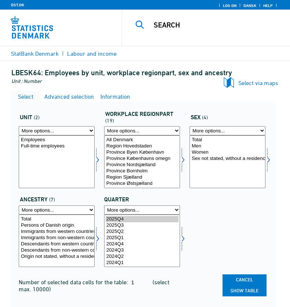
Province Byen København (142, 152)
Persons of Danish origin (56, 225)
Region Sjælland (142, 177)
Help (268, 5)
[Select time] (142, 241)
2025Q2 (142, 232)
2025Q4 (142, 219)
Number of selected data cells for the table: (74, 282)
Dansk (249, 5)
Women (227, 152)
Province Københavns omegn (142, 159)
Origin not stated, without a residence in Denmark (56, 256)
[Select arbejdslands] (142, 161)
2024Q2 (142, 256)
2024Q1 (142, 263)
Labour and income (92, 53)
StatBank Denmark (35, 53)
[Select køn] (227, 161)
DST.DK (17, 4)
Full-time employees (56, 146)
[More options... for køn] (227, 130)
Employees (56, 140)
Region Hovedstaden (142, 146)
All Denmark (142, 140)
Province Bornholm (142, 171)
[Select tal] (57, 161)
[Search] (217, 25)
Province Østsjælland (142, 183)
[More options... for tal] (57, 130)
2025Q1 (142, 238)
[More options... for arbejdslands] (142, 130)
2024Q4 (142, 244)
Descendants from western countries (56, 244)
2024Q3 (142, 250)
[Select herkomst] (57, 241)
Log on (229, 5)
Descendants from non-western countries (56, 250)
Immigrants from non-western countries (56, 238)
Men (227, 146)
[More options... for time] (142, 210)
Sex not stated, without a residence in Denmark (227, 159)
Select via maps (258, 83)
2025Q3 (142, 225)
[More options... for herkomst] (57, 210)
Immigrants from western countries (56, 232)
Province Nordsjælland (142, 165)
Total (227, 140)
